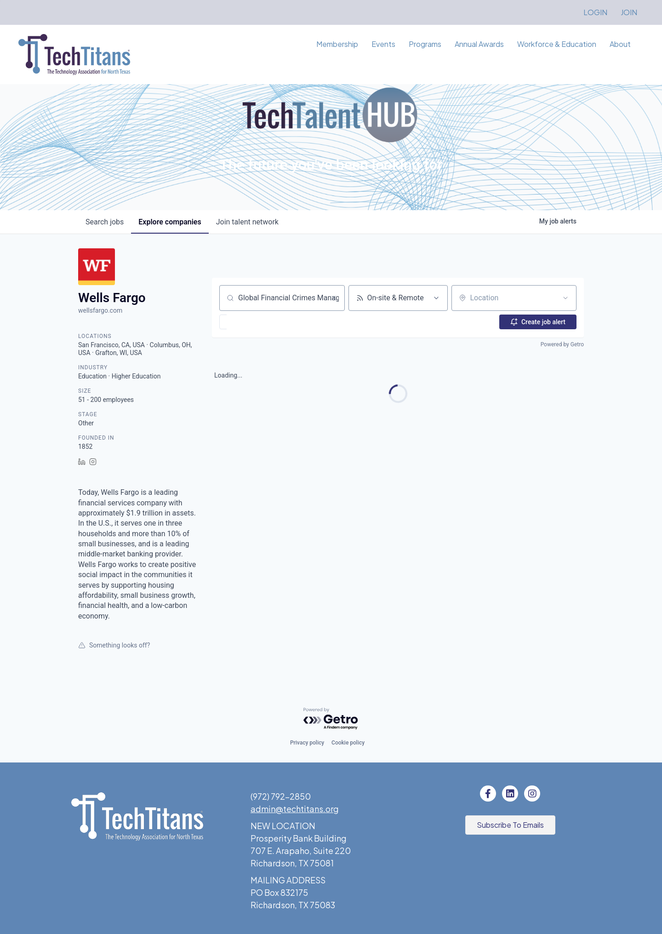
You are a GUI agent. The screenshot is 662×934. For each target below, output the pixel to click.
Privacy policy (307, 742)
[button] (249, 322)
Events (383, 44)
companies (169, 222)
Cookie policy (348, 742)
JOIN (629, 12)
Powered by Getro (562, 344)
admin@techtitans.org (295, 808)
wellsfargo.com (100, 310)
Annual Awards (479, 44)
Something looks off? (114, 645)
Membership (337, 44)
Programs (425, 44)
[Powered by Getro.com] (331, 719)
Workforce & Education (556, 44)
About (620, 44)
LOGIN (595, 12)
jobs (105, 222)
